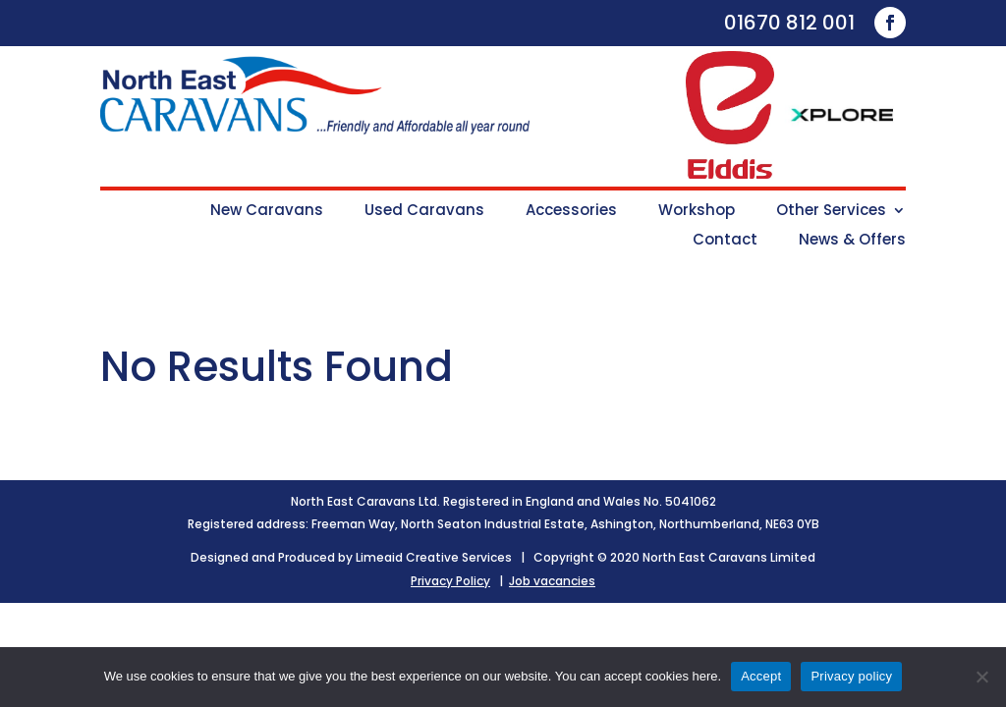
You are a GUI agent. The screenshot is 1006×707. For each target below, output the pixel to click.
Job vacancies (552, 580)
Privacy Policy (450, 580)
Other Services (831, 211)
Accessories (571, 211)
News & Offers (852, 241)
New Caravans (266, 211)
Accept (761, 676)
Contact (725, 241)
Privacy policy (851, 676)
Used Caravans (424, 211)
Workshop (696, 211)
